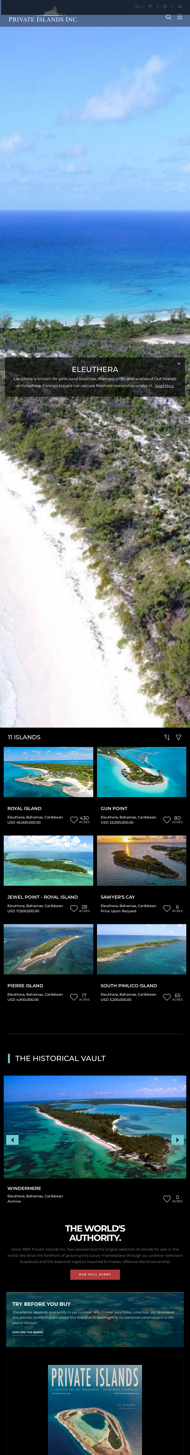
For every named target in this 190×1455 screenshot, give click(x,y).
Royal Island (24, 808)
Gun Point (114, 808)
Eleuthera (15, 817)
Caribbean (54, 817)
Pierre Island (25, 985)
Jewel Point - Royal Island (42, 897)
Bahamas (34, 817)
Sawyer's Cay (118, 897)
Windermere (24, 1188)
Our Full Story (95, 1274)
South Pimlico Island (129, 985)
